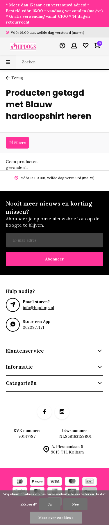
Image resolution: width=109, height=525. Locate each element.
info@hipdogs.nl (38, 307)
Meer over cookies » (56, 517)
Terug (14, 78)
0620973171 (33, 327)
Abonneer (54, 259)
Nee (75, 504)
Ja (50, 504)
